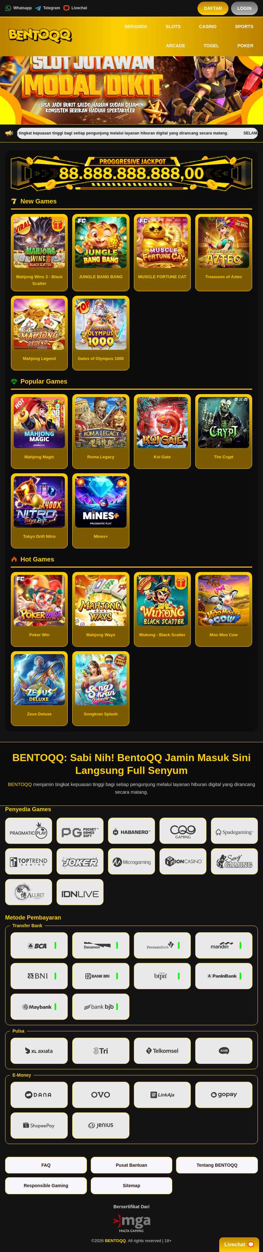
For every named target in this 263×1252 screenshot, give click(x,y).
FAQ (45, 1165)
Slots (169, 26)
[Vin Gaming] (131, 1222)
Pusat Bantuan (131, 1165)
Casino (203, 26)
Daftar (213, 8)
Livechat (75, 8)
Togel (207, 46)
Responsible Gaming (46, 1185)
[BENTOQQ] (40, 36)
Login (244, 8)
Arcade (171, 46)
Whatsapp (18, 8)
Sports (239, 26)
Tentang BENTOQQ (217, 1165)
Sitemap (131, 1185)
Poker (240, 46)
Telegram (47, 8)
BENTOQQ (20, 784)
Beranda (131, 26)
